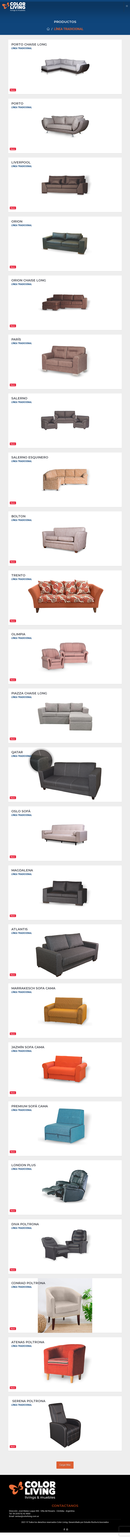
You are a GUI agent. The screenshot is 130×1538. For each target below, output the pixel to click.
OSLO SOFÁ (20, 814)
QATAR (17, 755)
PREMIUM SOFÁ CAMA (29, 1110)
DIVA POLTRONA (25, 1229)
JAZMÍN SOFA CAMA (27, 1051)
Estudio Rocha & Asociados (96, 1527)
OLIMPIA (18, 636)
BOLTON (18, 518)
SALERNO (19, 400)
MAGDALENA (22, 873)
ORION (16, 222)
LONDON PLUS (23, 1169)
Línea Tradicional (68, 29)
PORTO (17, 103)
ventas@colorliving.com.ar (27, 1522)
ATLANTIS (20, 932)
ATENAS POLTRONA (27, 1347)
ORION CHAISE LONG (28, 281)
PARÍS (16, 340)
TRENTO (18, 577)
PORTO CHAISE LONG (29, 44)
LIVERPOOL (21, 163)
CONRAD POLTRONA (28, 1288)
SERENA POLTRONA (28, 1406)
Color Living (62, 1527)
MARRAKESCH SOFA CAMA (33, 992)
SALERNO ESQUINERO (29, 459)
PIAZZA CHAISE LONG (29, 696)
